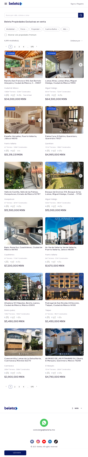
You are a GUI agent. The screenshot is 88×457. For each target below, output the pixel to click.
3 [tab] (23, 76)
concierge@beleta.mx (44, 429)
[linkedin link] (50, 442)
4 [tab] (25, 76)
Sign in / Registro (77, 4)
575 (32, 47)
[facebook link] (32, 442)
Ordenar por (75, 41)
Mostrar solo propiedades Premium (22, 35)
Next (38, 64)
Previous (5, 64)
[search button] (81, 15)
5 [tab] (27, 76)
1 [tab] (19, 76)
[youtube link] (44, 442)
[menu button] (5, 3)
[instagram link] (38, 442)
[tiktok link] (56, 442)
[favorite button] (40, 53)
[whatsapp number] (44, 423)
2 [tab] (21, 76)
